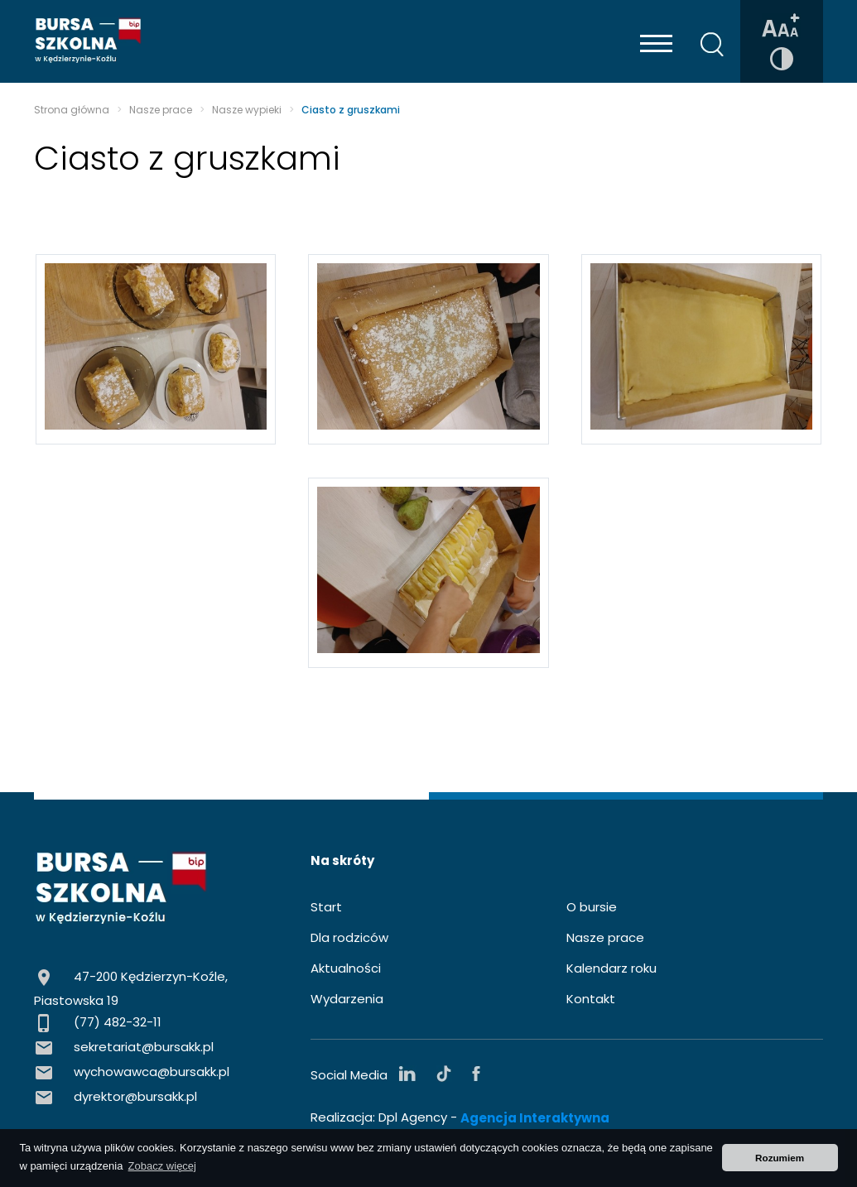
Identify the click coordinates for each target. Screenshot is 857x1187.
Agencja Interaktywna (534, 1118)
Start (326, 906)
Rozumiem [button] (779, 1157)
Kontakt (590, 998)
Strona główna (71, 110)
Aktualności (346, 968)
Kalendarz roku (611, 968)
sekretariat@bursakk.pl (144, 1046)
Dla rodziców (349, 937)
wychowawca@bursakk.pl (151, 1071)
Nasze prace (160, 110)
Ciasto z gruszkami (350, 110)
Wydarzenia (347, 998)
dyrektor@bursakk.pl (135, 1096)
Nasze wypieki (247, 110)
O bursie (591, 906)
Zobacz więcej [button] (162, 1166)
